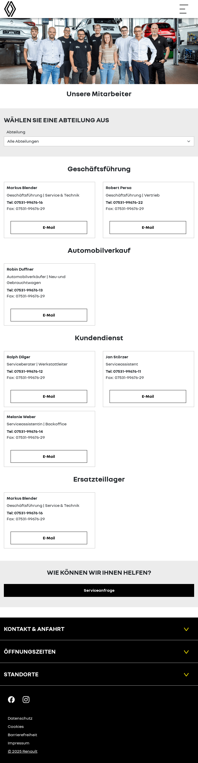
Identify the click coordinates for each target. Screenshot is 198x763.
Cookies (16, 726)
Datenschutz (20, 718)
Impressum (18, 742)
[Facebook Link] (11, 699)
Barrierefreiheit (22, 734)
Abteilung (15, 131)
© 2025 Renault (22, 751)
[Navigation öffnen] (186, 9)
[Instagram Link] (26, 699)
